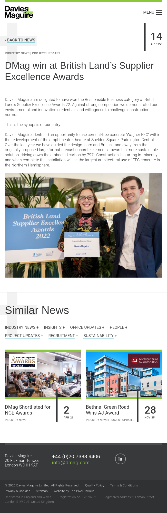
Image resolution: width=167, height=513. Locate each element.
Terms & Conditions (124, 485)
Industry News (17, 53)
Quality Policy (94, 485)
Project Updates (46, 53)
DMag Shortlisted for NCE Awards (28, 410)
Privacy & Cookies (17, 491)
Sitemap (42, 491)
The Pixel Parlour (82, 491)
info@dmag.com (71, 462)
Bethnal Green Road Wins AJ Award (107, 410)
